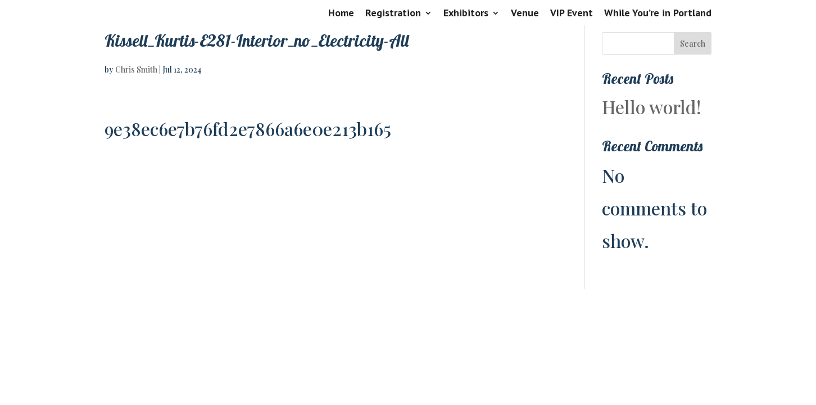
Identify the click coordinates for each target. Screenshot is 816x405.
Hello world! (651, 106)
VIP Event (571, 13)
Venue (525, 13)
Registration (393, 13)
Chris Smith (136, 69)
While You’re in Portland (657, 13)
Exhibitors (465, 13)
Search (692, 43)
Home (341, 13)
